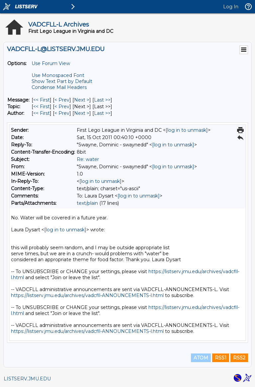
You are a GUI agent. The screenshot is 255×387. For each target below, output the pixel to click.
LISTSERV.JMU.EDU (27, 379)
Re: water (88, 159)
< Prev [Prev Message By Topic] (61, 107)
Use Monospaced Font (58, 75)
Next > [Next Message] (81, 100)
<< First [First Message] (41, 100)
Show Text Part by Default (62, 81)
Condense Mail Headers (59, 87)
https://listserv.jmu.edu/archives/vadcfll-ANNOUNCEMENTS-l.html (87, 295)
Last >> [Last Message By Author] (102, 113)
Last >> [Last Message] (102, 100)
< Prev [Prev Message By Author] (61, 113)
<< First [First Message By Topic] (41, 107)
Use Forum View (51, 63)
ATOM (201, 358)
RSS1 (220, 358)
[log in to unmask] (187, 130)
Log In (230, 7)
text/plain (87, 203)
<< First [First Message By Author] (41, 113)
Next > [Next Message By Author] (81, 113)
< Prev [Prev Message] (61, 100)
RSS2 (239, 358)
